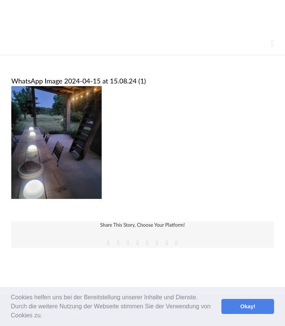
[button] (45, 316)
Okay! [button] (247, 306)
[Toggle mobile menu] (272, 43)
